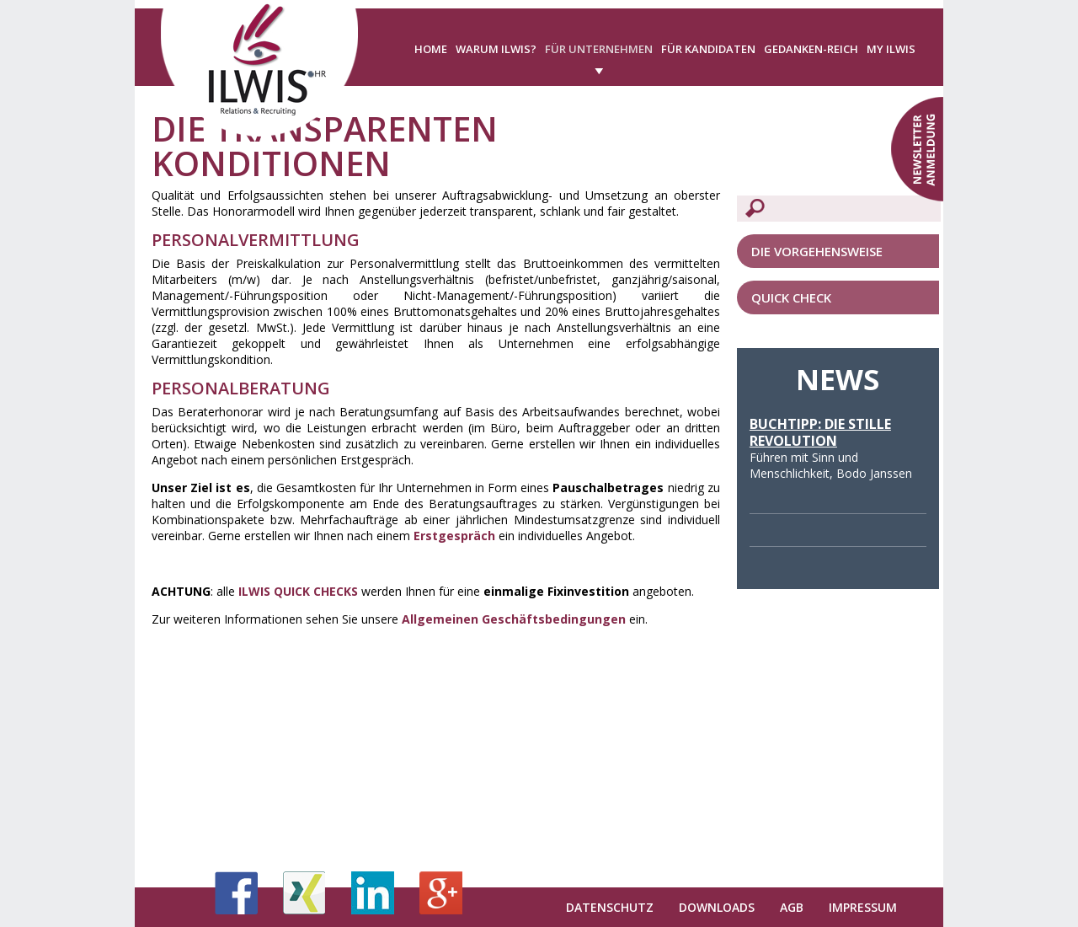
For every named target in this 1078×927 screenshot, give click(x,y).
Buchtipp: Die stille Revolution (820, 432)
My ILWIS (891, 48)
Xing (304, 892)
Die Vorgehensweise (817, 251)
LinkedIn (372, 892)
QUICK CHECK (791, 297)
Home (430, 48)
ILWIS (256, 591)
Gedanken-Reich (811, 48)
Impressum (863, 907)
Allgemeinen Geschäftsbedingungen (514, 619)
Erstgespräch (454, 536)
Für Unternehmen (599, 48)
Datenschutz (610, 907)
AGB (791, 907)
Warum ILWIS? (496, 48)
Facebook (236, 892)
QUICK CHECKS (316, 591)
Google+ (440, 892)
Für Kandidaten (708, 48)
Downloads (717, 907)
